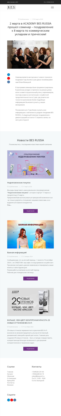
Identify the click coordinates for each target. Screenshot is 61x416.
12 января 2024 (27, 256)
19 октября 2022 (27, 327)
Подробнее (30, 211)
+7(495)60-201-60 (38, 372)
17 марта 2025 (26, 186)
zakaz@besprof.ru (38, 376)
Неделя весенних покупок (18, 182)
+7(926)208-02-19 (38, 374)
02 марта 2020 (37, 19)
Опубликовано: (23, 19)
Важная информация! (17, 252)
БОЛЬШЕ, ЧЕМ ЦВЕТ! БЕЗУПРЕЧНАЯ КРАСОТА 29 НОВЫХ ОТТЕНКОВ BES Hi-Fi (28, 321)
